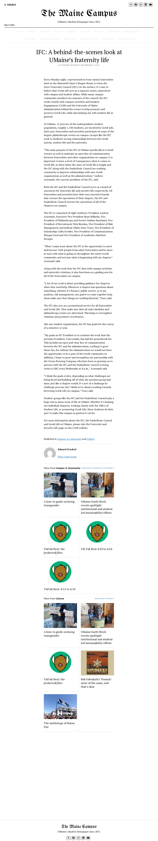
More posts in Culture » (104, 598)
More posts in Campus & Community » (98, 468)
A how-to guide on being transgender (59, 503)
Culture (44, 31)
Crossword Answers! (49, 38)
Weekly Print (70, 38)
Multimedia (113, 31)
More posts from (67, 456)
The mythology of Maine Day (59, 725)
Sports (84, 31)
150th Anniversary (126, 38)
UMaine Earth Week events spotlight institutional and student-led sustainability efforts (97, 507)
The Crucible (29, 38)
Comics (97, 31)
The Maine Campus (79, 13)
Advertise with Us (89, 38)
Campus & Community (69, 439)
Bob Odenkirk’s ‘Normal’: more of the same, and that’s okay (96, 682)
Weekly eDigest (130, 31)
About (31, 31)
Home (21, 31)
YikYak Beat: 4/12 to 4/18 (59, 589)
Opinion (70, 31)
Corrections (108, 38)
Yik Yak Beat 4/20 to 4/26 (96, 549)
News (57, 31)
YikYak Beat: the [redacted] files (54, 550)
